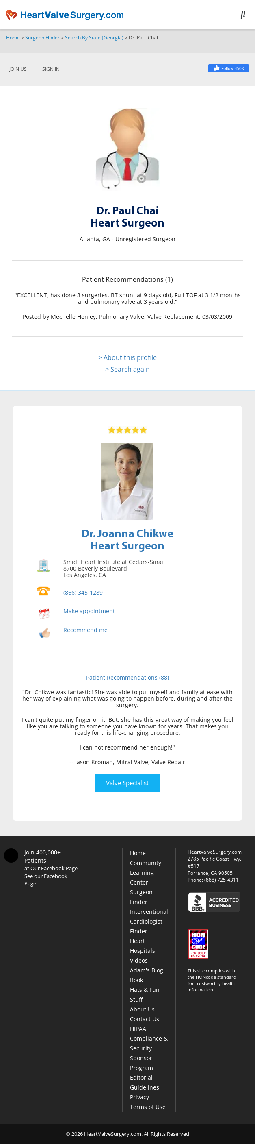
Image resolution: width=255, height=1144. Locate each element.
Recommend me (85, 630)
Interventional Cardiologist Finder (149, 921)
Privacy (139, 1097)
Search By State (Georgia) (94, 37)
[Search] (248, 14)
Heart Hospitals (142, 945)
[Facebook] (228, 68)
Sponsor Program (141, 1063)
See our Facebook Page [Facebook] (45, 879)
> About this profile (127, 357)
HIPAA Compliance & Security (149, 1038)
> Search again (127, 369)
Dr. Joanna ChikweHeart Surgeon (127, 539)
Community (145, 863)
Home (13, 37)
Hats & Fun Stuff (145, 994)
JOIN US (18, 69)
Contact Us (144, 1019)
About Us (142, 1009)
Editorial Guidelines (144, 1082)
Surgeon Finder (42, 37)
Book (136, 980)
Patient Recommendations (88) (127, 677)
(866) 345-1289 (83, 592)
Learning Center (142, 877)
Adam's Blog (146, 970)
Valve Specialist (127, 783)
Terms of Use (148, 1107)
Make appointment (89, 611)
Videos (139, 960)
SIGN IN (51, 69)
